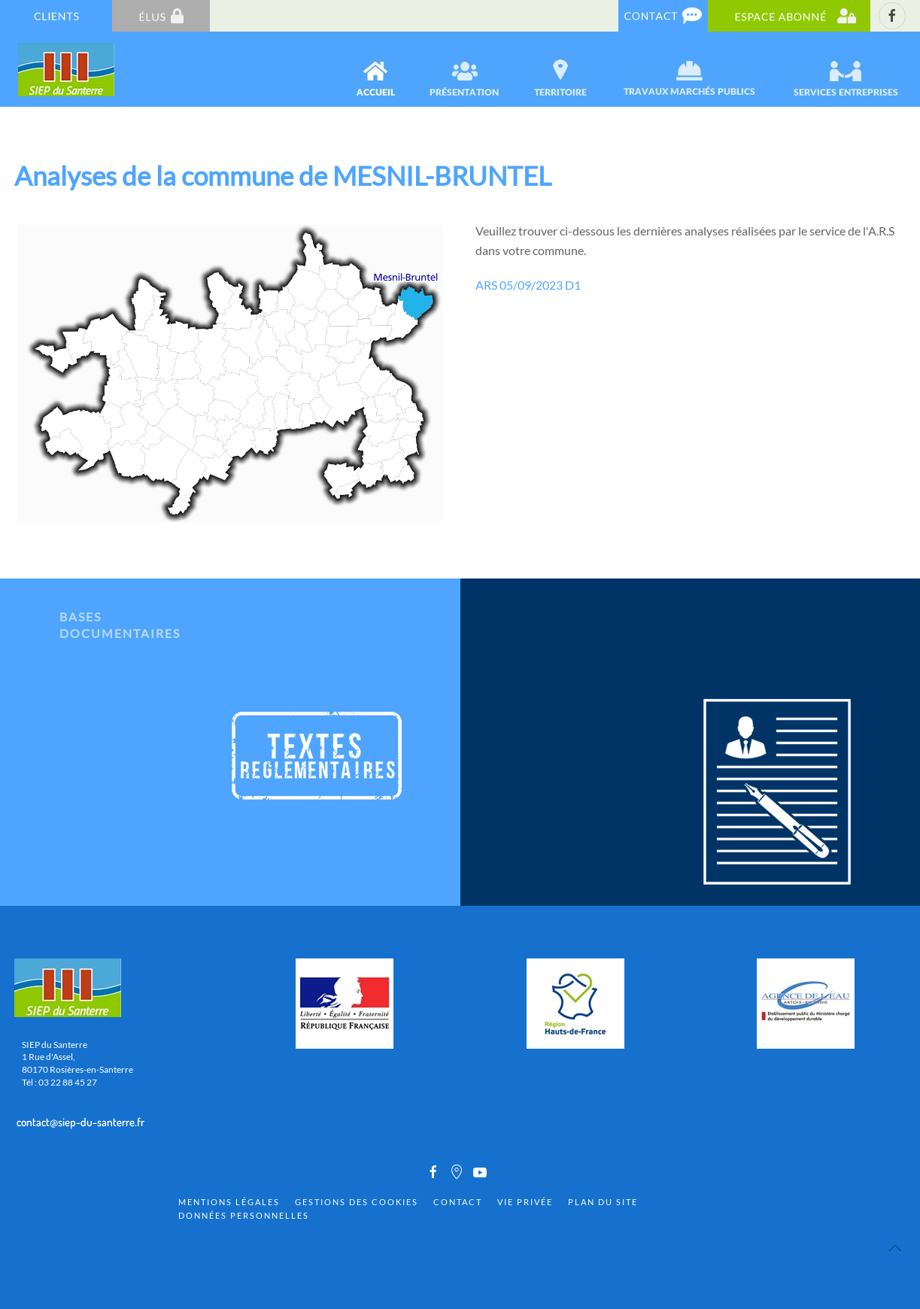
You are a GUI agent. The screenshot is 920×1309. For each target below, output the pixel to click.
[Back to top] (895, 1248)
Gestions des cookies (356, 1202)
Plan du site (603, 1202)
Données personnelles (243, 1215)
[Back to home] (67, 69)
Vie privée (525, 1202)
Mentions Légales (229, 1202)
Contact (457, 1202)
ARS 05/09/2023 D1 (528, 285)
